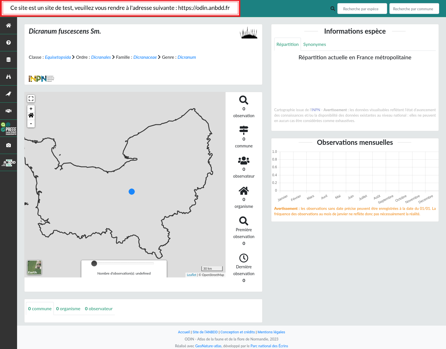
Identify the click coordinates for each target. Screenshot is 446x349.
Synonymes (314, 44)
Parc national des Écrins (269, 346)
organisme (68, 308)
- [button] (31, 123)
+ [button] (31, 108)
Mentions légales (271, 332)
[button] (31, 116)
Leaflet (191, 275)
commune (40, 308)
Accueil (184, 332)
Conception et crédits (237, 332)
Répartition (287, 44)
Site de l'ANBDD (205, 332)
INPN (315, 109)
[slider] (94, 263)
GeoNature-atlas (208, 346)
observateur (99, 308)
